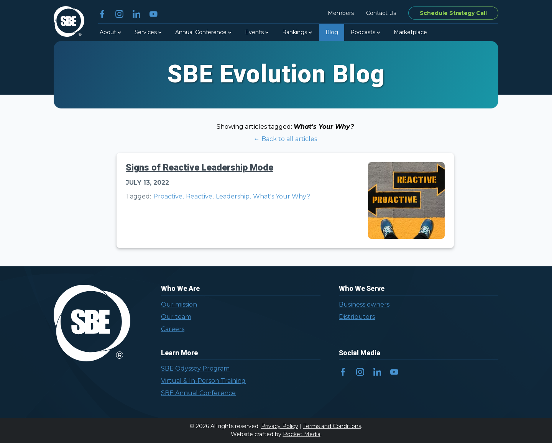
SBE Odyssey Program (195, 368)
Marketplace (410, 32)
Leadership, (233, 196)
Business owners (364, 304)
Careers (172, 329)
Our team (176, 316)
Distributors (357, 316)
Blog (331, 32)
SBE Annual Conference (198, 393)
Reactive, (200, 196)
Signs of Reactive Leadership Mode (199, 167)
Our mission (179, 304)
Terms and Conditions (332, 426)
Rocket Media (301, 434)
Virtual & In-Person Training (203, 380)
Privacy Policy (279, 426)
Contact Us (381, 13)
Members (341, 13)
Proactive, (168, 196)
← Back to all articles (285, 139)
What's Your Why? (281, 196)
